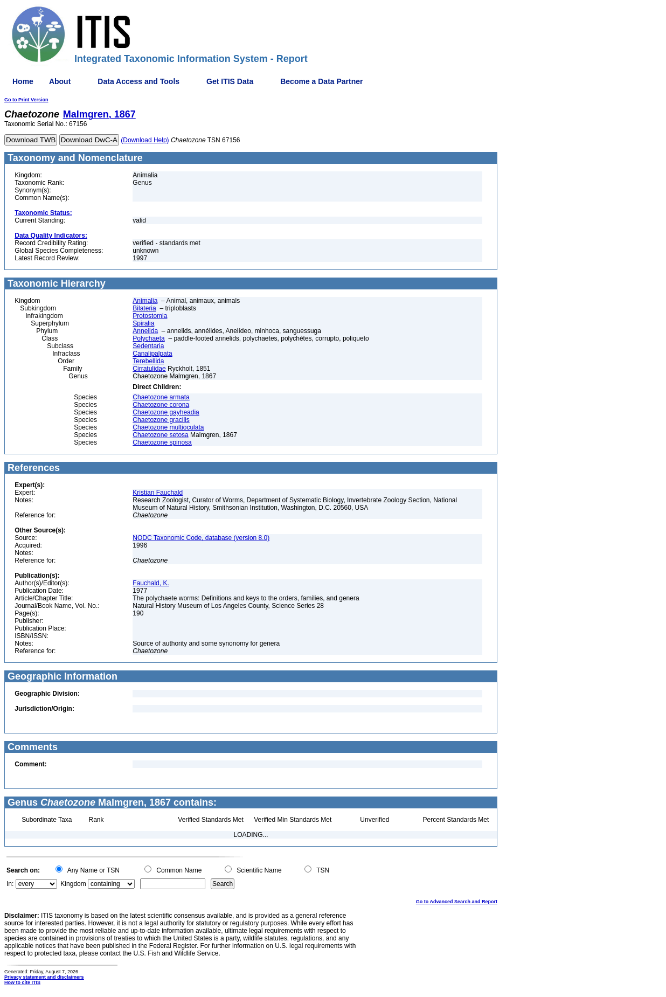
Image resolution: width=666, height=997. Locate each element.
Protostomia (150, 316)
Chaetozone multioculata (168, 427)
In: (9, 884)
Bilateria (144, 308)
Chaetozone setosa (160, 435)
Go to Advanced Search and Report (456, 901)
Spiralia (143, 323)
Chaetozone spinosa (162, 442)
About (60, 81)
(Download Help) (145, 140)
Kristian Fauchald (158, 492)
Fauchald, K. (151, 583)
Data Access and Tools (138, 81)
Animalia (145, 300)
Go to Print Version (26, 99)
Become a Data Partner (321, 81)
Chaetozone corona (161, 405)
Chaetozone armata (161, 397)
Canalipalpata (152, 353)
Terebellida (148, 361)
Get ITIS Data (229, 81)
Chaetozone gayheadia (166, 412)
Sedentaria (148, 346)
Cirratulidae (149, 368)
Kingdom (73, 884)
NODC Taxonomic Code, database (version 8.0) (201, 538)
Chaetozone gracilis (161, 420)
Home (22, 81)
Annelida (145, 331)
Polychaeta (148, 338)
